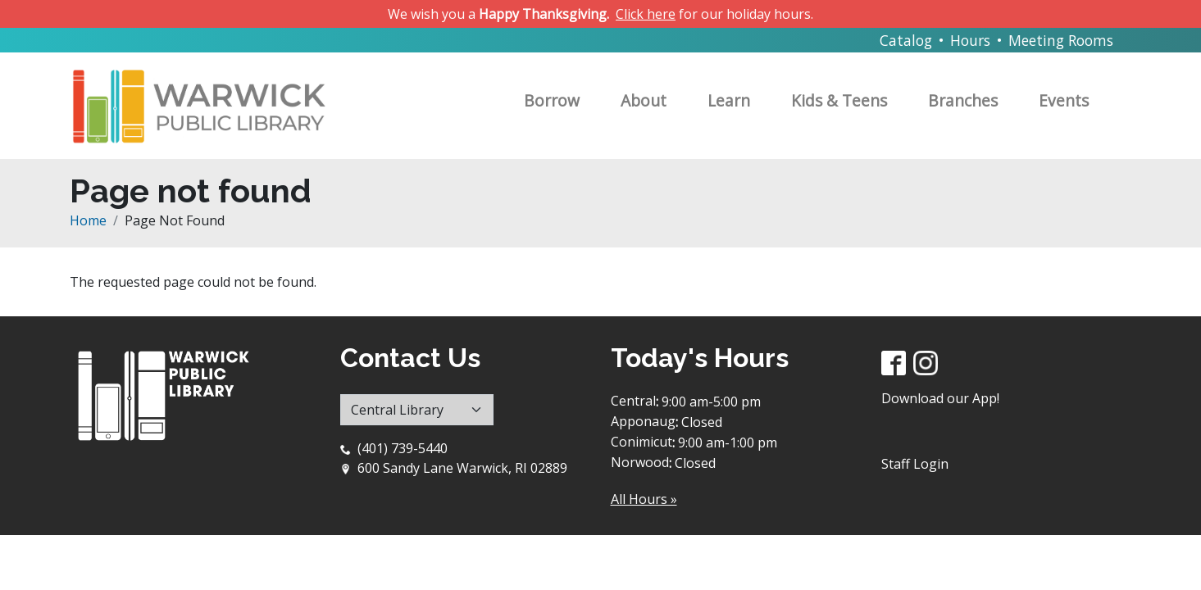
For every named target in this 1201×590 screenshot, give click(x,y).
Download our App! (940, 398)
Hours (970, 40)
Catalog (906, 40)
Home (88, 220)
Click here (646, 14)
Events (1064, 100)
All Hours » (644, 499)
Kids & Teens (839, 100)
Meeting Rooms (1060, 40)
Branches (963, 100)
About (643, 100)
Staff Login (915, 464)
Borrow (552, 100)
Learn (728, 100)
